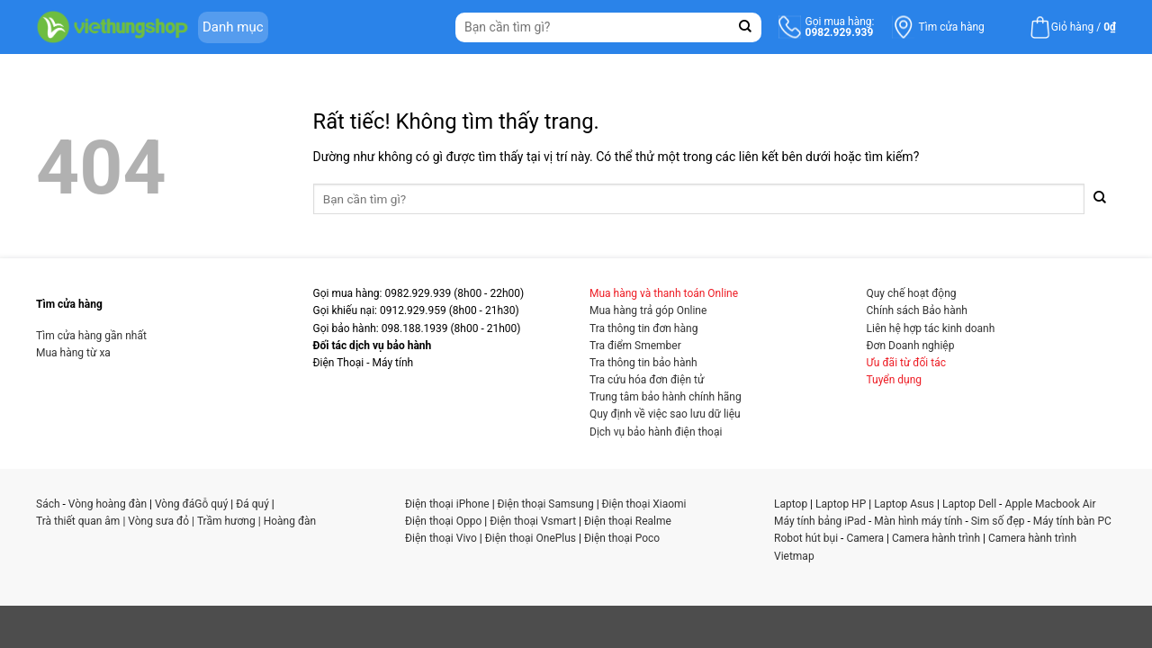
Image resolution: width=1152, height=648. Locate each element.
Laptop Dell (969, 504)
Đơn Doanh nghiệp (911, 345)
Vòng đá (174, 504)
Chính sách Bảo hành (917, 310)
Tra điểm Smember (635, 345)
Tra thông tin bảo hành (644, 362)
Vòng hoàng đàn (107, 504)
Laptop (790, 504)
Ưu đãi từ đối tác (907, 362)
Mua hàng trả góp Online (648, 310)
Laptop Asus (904, 504)
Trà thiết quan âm (78, 521)
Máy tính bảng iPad (820, 521)
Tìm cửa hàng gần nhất (91, 335)
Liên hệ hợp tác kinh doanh (931, 328)
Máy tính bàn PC (1072, 521)
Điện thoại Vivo (441, 538)
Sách (48, 504)
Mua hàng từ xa (73, 352)
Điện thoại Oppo (443, 521)
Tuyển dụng (894, 380)
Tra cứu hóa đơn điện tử (647, 380)
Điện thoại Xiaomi (644, 504)
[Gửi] (745, 27)
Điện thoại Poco (622, 538)
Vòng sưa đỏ (158, 521)
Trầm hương (226, 521)
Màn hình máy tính (918, 521)
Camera (865, 538)
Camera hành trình (936, 538)
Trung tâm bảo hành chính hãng (666, 397)
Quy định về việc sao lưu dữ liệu (665, 414)
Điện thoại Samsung (546, 504)
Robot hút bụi (806, 538)
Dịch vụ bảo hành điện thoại (656, 432)
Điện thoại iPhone (447, 504)
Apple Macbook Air (1049, 504)
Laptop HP (840, 504)
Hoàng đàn (290, 521)
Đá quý (252, 504)
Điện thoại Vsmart (533, 521)
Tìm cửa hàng (952, 27)
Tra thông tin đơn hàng (644, 328)
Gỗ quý (211, 504)
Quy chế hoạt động (912, 293)
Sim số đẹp (998, 521)
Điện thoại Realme (627, 521)
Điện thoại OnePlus (530, 538)
